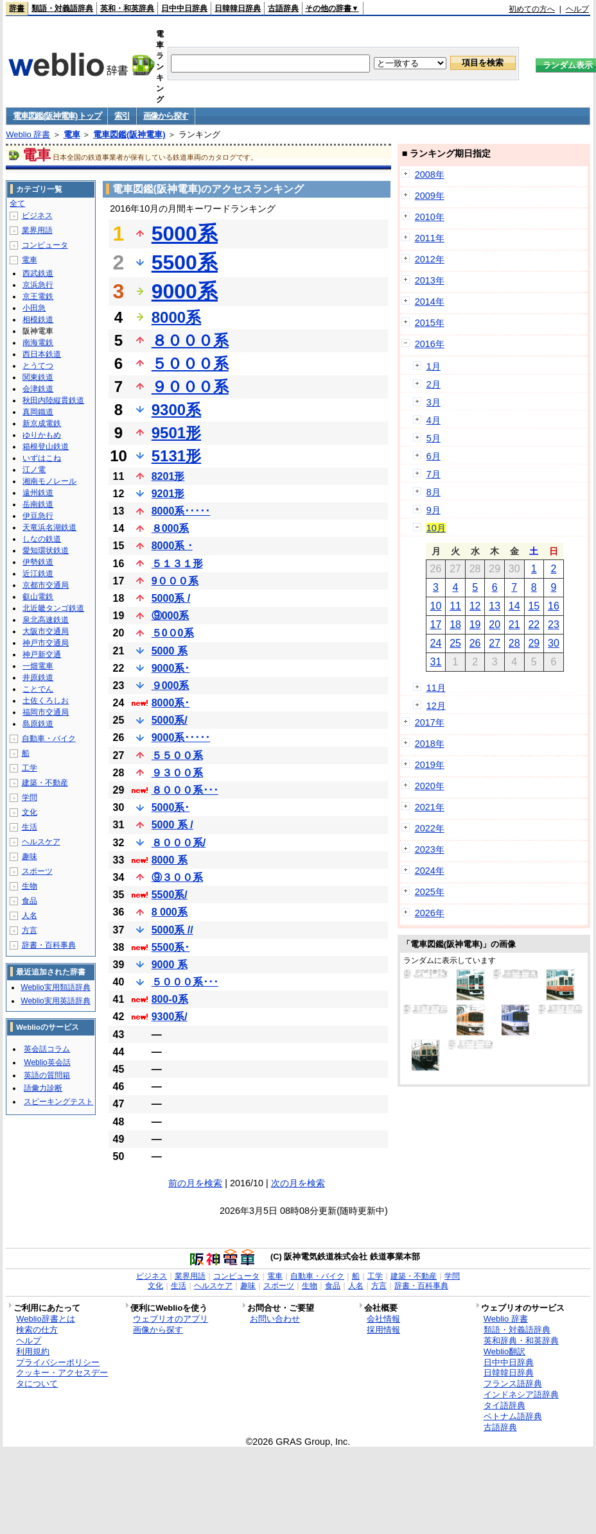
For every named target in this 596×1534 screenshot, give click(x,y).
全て (17, 203)
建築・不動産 (45, 782)
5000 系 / (172, 824)
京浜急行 (37, 284)
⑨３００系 (177, 877)
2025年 (429, 892)
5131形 (176, 455)
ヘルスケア (41, 841)
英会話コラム (47, 1048)
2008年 (429, 174)
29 (533, 643)
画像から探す (165, 116)
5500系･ (171, 947)
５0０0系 (173, 632)
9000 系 (170, 964)
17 (436, 624)
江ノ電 (34, 469)
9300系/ (170, 1016)
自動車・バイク (49, 738)
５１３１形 (177, 563)
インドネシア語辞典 (521, 1394)
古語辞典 (283, 8)
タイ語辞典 (504, 1405)
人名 (29, 915)
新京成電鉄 (41, 423)
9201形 (168, 493)
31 (436, 661)
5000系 (185, 233)
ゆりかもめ (41, 434)
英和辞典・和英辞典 (521, 1340)
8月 (433, 492)
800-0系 (170, 999)
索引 (121, 116)
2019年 (429, 765)
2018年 (429, 743)
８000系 (170, 528)
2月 (433, 384)
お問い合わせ (275, 1319)
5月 (433, 438)
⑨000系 (170, 615)
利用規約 (32, 1351)
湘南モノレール (49, 481)
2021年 (429, 807)
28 (514, 643)
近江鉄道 (37, 573)
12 (475, 606)
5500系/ (170, 894)
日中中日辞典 (184, 8)
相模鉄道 (37, 319)
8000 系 (170, 860)
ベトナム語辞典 (513, 1416)
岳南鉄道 (37, 504)
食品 (29, 900)
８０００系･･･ (185, 790)
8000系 (176, 317)
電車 (72, 134)
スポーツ (37, 871)
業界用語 (37, 230)
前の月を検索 (195, 1183)
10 (436, 606)
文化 (29, 812)
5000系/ (170, 720)
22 (533, 624)
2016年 (429, 344)
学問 (29, 797)
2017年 (429, 722)
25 (455, 643)
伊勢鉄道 (37, 562)
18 (455, 624)
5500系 (185, 262)
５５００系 (177, 755)
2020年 (429, 786)
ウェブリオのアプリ (170, 1319)
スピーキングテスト (58, 1101)
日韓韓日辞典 (238, 8)
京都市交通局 (45, 585)
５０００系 (190, 363)
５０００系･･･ (185, 981)
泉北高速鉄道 (45, 619)
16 (553, 606)
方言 (29, 930)
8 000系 (170, 912)
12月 (436, 706)
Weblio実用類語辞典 (55, 987)
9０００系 (175, 580)
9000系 (185, 291)
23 (553, 624)
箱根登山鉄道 (45, 446)
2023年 (429, 849)
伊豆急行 (37, 515)
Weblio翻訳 (504, 1351)
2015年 (429, 323)
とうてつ (37, 365)
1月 (433, 366)
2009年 (429, 196)
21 (514, 624)
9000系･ (171, 668)
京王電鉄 (37, 296)
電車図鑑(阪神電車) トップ (57, 116)
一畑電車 (37, 665)
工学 (29, 767)
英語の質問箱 (47, 1075)
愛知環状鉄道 (45, 550)
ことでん (37, 689)
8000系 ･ (172, 545)
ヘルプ (577, 8)
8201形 (168, 476)
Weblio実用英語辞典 (55, 1000)
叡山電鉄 (37, 596)
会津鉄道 (37, 388)
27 (494, 643)
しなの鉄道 (41, 538)
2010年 (429, 217)
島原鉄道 (37, 723)
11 (455, 606)
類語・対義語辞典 (62, 8)
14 (514, 606)
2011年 (429, 238)
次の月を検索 (298, 1183)
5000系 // (172, 930)
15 (533, 606)
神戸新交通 (41, 654)
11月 (436, 688)
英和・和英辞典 (127, 8)
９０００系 (190, 386)
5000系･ (171, 807)
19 (475, 624)
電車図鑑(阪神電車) (129, 134)
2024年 (429, 870)
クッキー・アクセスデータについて (62, 1378)
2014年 (429, 301)
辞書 (16, 8)
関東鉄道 (37, 377)
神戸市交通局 (45, 642)
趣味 (29, 856)
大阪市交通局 (45, 631)
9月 (433, 510)
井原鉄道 (37, 677)
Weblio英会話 (47, 1062)
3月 (433, 402)
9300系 (176, 409)
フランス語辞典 (513, 1383)
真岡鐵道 (37, 411)
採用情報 (383, 1329)
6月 (433, 456)
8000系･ (171, 702)
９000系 (170, 685)
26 (475, 643)
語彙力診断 (43, 1088)
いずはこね (41, 458)
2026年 (429, 913)
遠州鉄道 (37, 492)
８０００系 (190, 340)
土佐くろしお (45, 700)
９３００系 (177, 772)
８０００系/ (179, 842)
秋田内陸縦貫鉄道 (53, 400)
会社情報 (383, 1319)
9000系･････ (181, 737)
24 (436, 643)
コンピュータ (45, 245)
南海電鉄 (37, 342)
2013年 (429, 280)
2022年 (429, 828)
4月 (433, 420)
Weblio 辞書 (28, 134)
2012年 (429, 259)
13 (494, 606)
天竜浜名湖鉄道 (49, 527)
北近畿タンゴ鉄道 (53, 608)
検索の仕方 (37, 1329)
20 (494, 624)
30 (553, 643)
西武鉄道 (37, 273)
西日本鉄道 (41, 354)
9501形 (176, 432)
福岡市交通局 (45, 712)
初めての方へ (532, 8)
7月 (433, 474)
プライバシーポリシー (58, 1362)
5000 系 (170, 650)
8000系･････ (181, 511)
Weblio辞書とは (45, 1319)
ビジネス (37, 215)
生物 (29, 886)
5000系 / (171, 598)
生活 (29, 826)
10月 (436, 528)
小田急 (34, 307)
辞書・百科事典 (49, 945)
